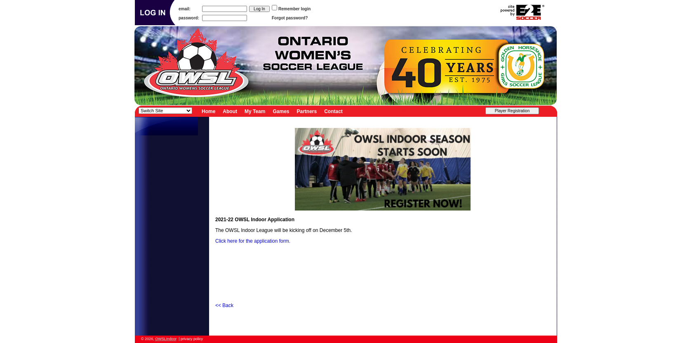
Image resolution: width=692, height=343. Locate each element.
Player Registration (512, 111)
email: (185, 9)
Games (281, 111)
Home (208, 111)
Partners (307, 111)
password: (189, 18)
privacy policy (192, 339)
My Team (255, 111)
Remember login (294, 9)
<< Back (224, 305)
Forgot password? (290, 18)
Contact (333, 111)
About (230, 111)
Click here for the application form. (253, 241)
